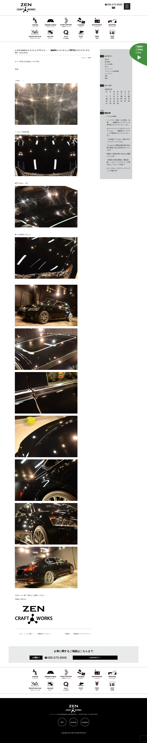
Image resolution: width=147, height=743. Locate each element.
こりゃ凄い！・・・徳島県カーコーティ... (38, 634)
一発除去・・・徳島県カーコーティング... (77, 634)
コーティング (108, 69)
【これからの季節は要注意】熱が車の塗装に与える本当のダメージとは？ (118, 148)
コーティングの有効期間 (112, 71)
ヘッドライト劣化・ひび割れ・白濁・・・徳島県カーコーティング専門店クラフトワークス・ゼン (118, 122)
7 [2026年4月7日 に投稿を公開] (110, 96)
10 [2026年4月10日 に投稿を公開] (121, 96)
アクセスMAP (111, 116)
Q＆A (106, 66)
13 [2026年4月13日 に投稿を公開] (106, 99)
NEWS (107, 59)
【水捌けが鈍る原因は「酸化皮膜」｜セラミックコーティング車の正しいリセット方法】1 (118, 162)
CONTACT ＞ (95, 658)
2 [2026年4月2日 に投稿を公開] (117, 94)
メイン (21, 634)
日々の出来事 (108, 64)
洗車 (106, 76)
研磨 (106, 78)
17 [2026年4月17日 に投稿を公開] (121, 99)
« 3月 (102, 111)
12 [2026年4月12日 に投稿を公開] (129, 96)
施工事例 (107, 62)
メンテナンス (108, 73)
